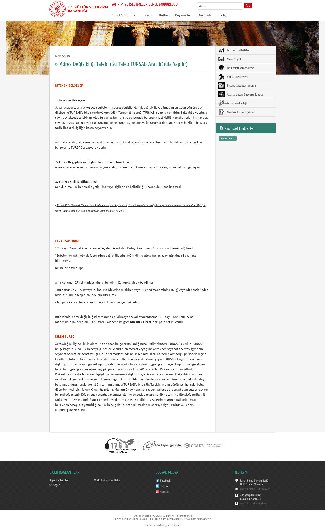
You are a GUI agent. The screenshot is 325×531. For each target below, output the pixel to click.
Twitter (164, 486)
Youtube (164, 492)
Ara (248, 6)
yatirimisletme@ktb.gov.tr (255, 489)
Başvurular (183, 15)
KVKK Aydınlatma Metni (107, 480)
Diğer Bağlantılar (58, 480)
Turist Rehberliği (232, 103)
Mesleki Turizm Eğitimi (236, 112)
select (243, 6)
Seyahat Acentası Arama (237, 85)
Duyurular (205, 15)
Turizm (147, 15)
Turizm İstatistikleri (234, 50)
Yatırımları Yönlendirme (236, 68)
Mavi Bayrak (230, 59)
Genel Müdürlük (123, 15)
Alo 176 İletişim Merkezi (253, 503)
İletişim (224, 15)
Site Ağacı (54, 485)
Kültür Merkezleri (233, 77)
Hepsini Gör (227, 138)
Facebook (165, 481)
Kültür (163, 15)
